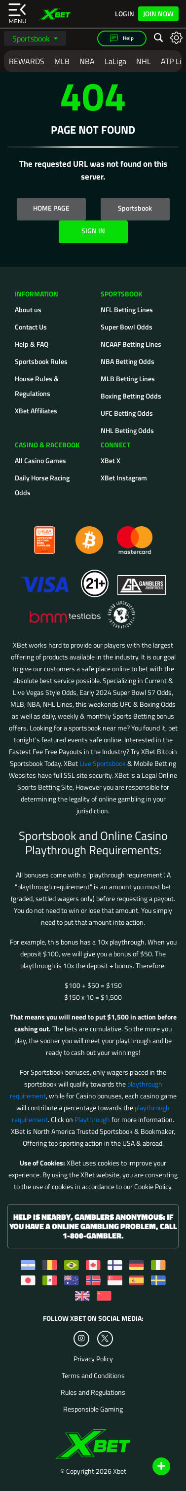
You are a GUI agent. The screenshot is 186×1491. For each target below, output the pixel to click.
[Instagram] (81, 1339)
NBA (87, 61)
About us (28, 309)
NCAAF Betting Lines (131, 344)
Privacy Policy (93, 1358)
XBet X (110, 460)
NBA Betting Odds (127, 361)
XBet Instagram (124, 478)
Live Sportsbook (102, 763)
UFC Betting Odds (127, 413)
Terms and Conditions (93, 1375)
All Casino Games (40, 460)
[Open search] (158, 38)
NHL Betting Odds (127, 430)
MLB (62, 61)
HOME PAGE (51, 208)
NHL (143, 61)
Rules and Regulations (93, 1392)
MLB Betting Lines (128, 378)
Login (124, 14)
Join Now (158, 13)
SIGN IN (93, 230)
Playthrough (92, 1119)
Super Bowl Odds (126, 327)
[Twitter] (105, 1338)
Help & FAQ (31, 344)
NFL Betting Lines (127, 309)
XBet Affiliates (36, 410)
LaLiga (115, 61)
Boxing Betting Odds (131, 396)
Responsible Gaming (93, 1409)
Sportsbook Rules (41, 361)
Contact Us (31, 327)
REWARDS (26, 61)
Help (122, 38)
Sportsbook (32, 38)
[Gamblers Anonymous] (142, 578)
